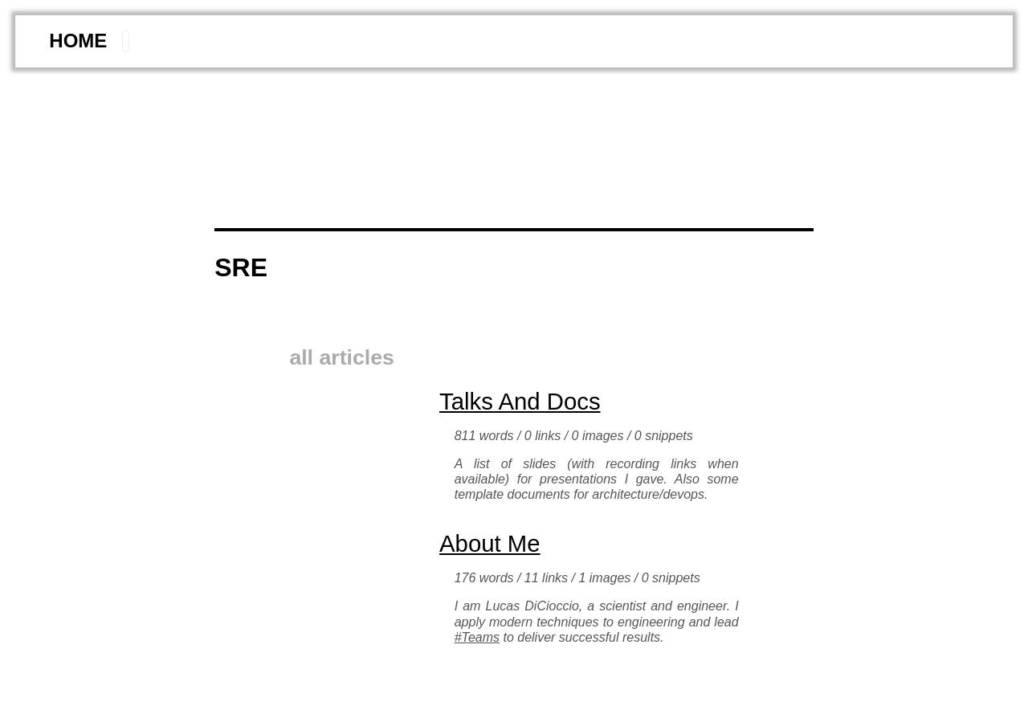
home (78, 40)
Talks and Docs (520, 401)
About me (490, 543)
